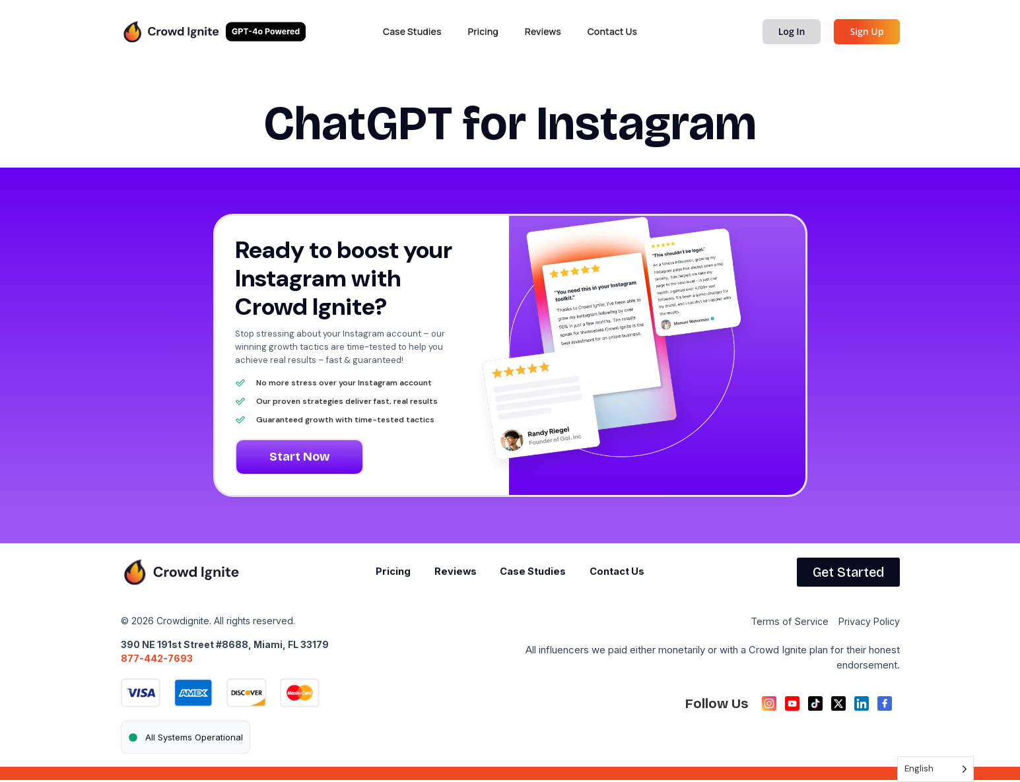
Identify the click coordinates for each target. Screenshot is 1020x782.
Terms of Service (786, 623)
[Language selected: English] (935, 769)
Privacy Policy (868, 623)
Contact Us (612, 31)
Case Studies (412, 31)
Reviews (543, 31)
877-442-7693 (157, 659)
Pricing (482, 31)
